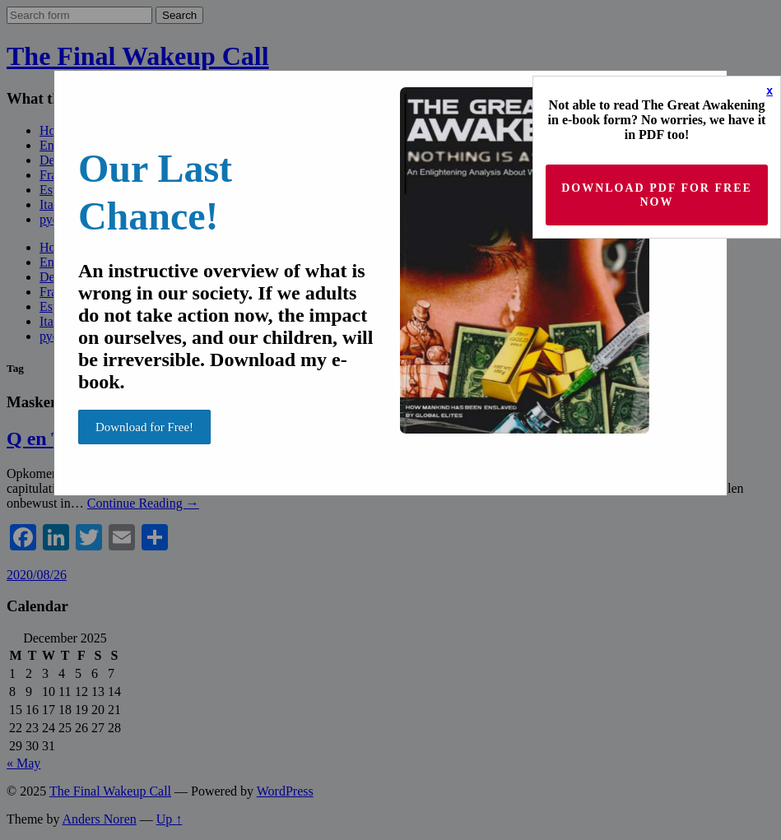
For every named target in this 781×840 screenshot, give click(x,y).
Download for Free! (144, 427)
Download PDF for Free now (656, 195)
